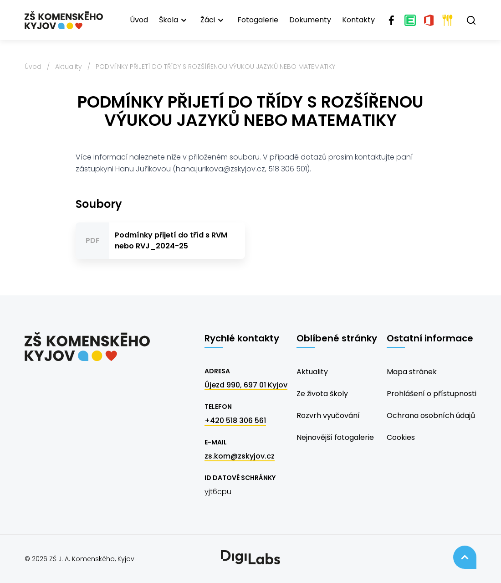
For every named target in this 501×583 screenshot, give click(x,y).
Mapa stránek (412, 371)
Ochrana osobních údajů (431, 415)
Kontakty (358, 20)
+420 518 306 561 (235, 420)
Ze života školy (322, 393)
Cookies (401, 437)
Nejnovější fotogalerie (335, 437)
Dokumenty (310, 20)
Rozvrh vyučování (328, 415)
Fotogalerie (257, 20)
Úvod (139, 20)
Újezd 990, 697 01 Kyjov (245, 385)
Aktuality (68, 66)
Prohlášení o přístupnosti (431, 393)
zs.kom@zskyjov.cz (239, 456)
